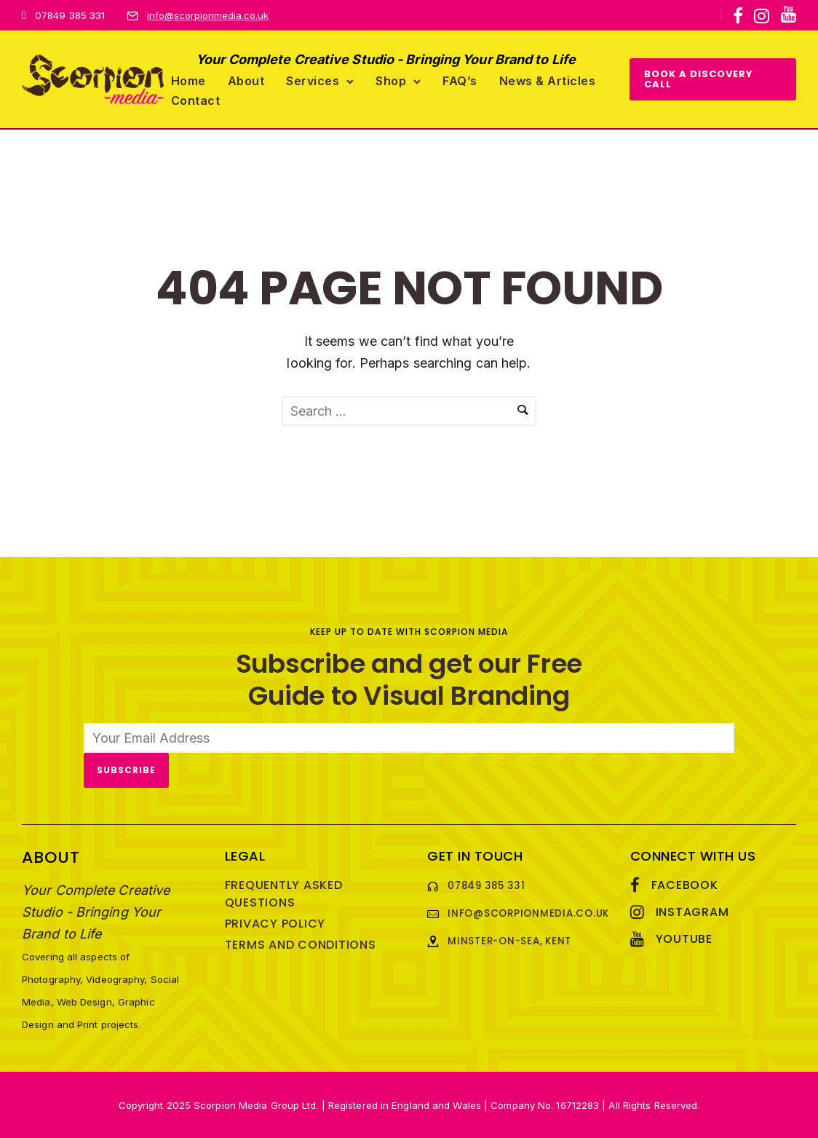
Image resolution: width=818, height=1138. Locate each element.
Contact (196, 100)
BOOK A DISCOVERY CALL (698, 79)
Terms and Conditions (300, 944)
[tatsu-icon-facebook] (738, 16)
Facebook (684, 885)
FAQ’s (459, 81)
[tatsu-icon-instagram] (761, 16)
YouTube (684, 938)
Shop (391, 81)
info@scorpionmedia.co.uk (208, 15)
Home (188, 81)
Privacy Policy (275, 923)
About (246, 81)
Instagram (692, 912)
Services (312, 81)
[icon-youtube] (788, 15)
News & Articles (547, 81)
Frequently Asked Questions (284, 894)
